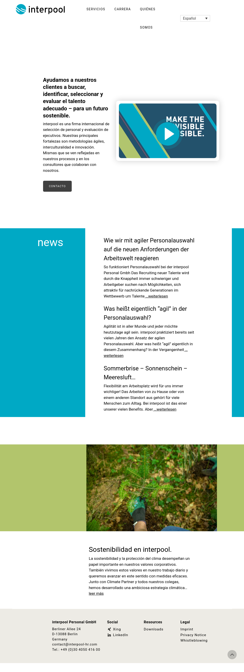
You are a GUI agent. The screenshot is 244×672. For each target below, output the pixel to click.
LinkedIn (117, 644)
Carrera (122, 9)
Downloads (153, 638)
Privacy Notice (193, 644)
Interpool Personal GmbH (41, 9)
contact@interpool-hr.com (74, 653)
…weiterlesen (156, 305)
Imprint (187, 638)
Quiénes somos (147, 18)
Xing (114, 638)
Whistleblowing (194, 649)
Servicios (95, 9)
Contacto (57, 186)
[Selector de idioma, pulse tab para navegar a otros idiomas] (195, 18)
